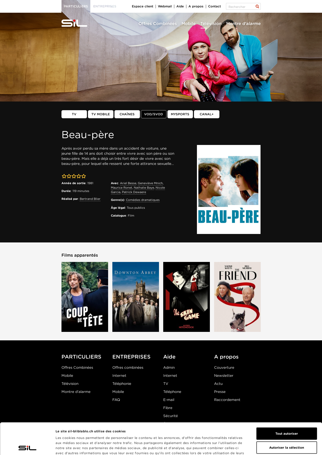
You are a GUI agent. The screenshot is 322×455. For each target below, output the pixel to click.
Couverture (224, 367)
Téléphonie (121, 383)
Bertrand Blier (90, 198)
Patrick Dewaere (134, 192)
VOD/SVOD (153, 114)
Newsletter (223, 375)
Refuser (286, 430)
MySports (180, 114)
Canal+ (207, 114)
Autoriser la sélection (286, 416)
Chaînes (127, 114)
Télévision (211, 23)
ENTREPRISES (131, 356)
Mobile (188, 23)
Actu (218, 383)
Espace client (142, 6)
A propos (196, 6)
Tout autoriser (286, 402)
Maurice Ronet (121, 187)
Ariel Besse (128, 183)
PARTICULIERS (81, 356)
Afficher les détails (71, 447)
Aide (180, 6)
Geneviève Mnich (150, 183)
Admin (169, 367)
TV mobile (100, 114)
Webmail (165, 6)
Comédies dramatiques (143, 200)
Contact (214, 6)
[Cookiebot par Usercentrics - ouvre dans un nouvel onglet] (27, 447)
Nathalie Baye (144, 187)
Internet (119, 375)
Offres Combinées (157, 23)
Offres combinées (127, 367)
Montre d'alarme (243, 23)
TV (74, 114)
